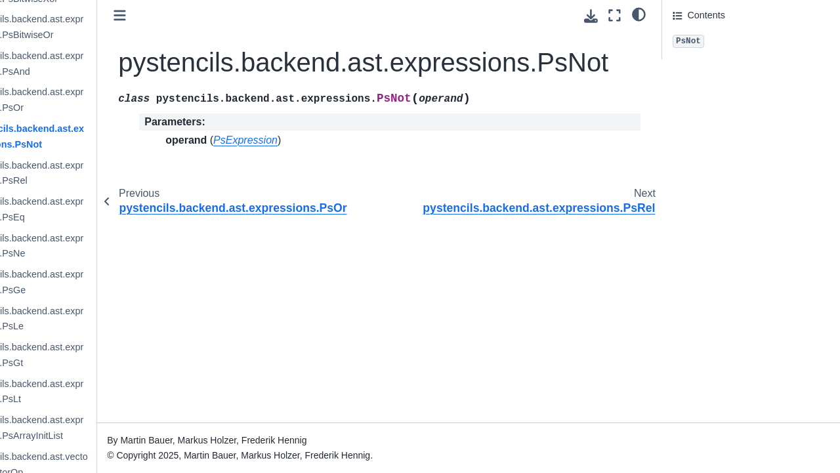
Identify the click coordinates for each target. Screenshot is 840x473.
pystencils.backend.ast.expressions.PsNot (96, 136)
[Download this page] (591, 16)
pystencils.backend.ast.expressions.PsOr (96, 100)
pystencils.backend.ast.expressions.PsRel (96, 173)
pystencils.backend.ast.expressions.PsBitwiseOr (96, 27)
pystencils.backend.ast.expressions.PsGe (96, 282)
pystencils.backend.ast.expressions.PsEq (96, 209)
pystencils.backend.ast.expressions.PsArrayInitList (96, 428)
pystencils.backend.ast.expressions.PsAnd (96, 64)
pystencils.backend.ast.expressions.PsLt (96, 392)
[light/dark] (639, 14)
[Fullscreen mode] (614, 15)
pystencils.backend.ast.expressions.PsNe (96, 246)
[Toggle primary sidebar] (190, 15)
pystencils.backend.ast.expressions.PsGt (96, 355)
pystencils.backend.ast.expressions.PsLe (96, 319)
